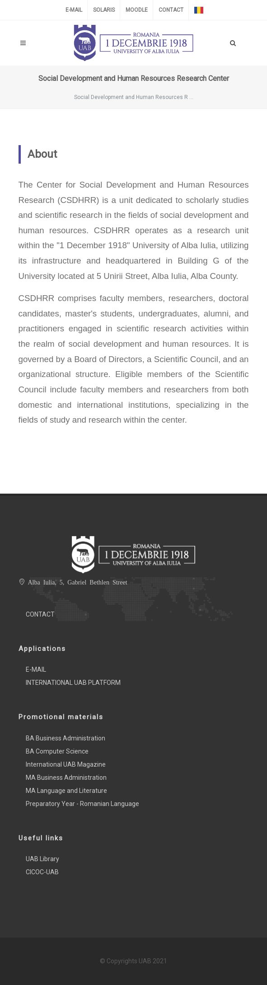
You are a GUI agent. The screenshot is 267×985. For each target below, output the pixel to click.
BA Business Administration (65, 738)
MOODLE (137, 10)
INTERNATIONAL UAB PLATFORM (73, 682)
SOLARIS (104, 10)
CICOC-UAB (42, 872)
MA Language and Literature (66, 790)
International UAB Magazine (66, 764)
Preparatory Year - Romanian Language (82, 803)
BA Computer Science (57, 751)
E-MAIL (74, 10)
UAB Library (42, 858)
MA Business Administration (66, 777)
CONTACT (171, 10)
